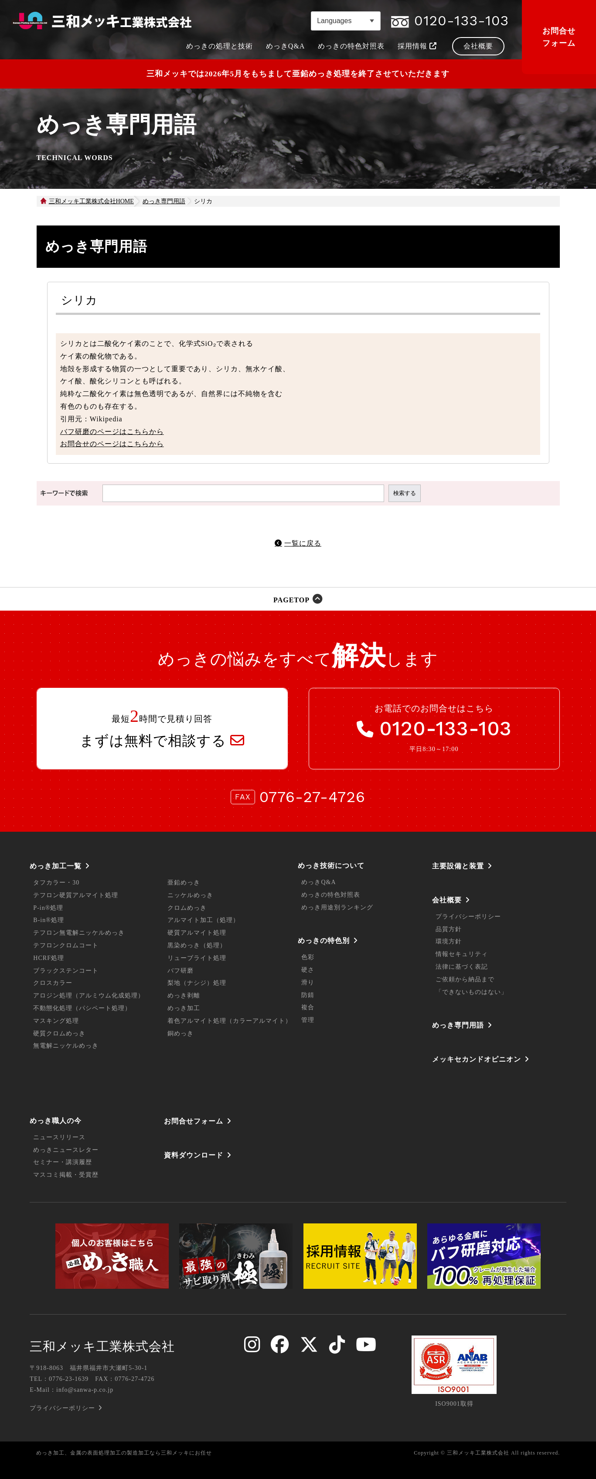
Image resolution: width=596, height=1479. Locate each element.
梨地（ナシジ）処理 (196, 983)
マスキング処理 (56, 1021)
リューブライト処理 (196, 958)
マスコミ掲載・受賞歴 (66, 1175)
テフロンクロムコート (66, 945)
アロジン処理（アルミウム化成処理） (88, 995)
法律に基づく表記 (462, 966)
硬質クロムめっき (59, 1033)
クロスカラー (52, 983)
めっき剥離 (183, 995)
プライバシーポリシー (468, 916)
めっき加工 (183, 1008)
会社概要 (447, 900)
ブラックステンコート (66, 970)
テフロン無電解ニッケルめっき (79, 932)
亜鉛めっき (183, 882)
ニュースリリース (59, 1137)
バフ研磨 (180, 970)
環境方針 (449, 941)
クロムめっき (187, 908)
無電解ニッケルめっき (66, 1045)
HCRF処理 (48, 958)
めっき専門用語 (458, 1025)
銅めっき (180, 1033)
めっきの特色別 (324, 940)
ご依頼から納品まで (465, 979)
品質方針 (449, 929)
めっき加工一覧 (56, 866)
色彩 (307, 957)
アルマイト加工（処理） (203, 920)
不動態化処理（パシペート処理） (82, 1008)
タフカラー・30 (56, 882)
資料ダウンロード (193, 1155)
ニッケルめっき (190, 895)
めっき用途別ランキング (337, 907)
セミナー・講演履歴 (62, 1162)
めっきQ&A (318, 882)
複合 (307, 1007)
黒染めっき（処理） (196, 945)
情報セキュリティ (462, 954)
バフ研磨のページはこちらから (112, 431)
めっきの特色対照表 (330, 894)
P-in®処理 (48, 908)
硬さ (307, 970)
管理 (307, 1020)
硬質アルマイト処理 (196, 932)
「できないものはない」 (471, 992)
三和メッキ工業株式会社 (102, 1346)
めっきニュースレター (66, 1150)
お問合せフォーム (559, 37)
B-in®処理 (48, 920)
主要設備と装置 (458, 866)
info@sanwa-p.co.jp (84, 1390)
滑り (307, 982)
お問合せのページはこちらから (112, 443)
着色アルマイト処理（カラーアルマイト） (229, 1021)
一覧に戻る (302, 543)
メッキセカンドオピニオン (476, 1059)
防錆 (307, 995)
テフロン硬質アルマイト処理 (75, 895)
